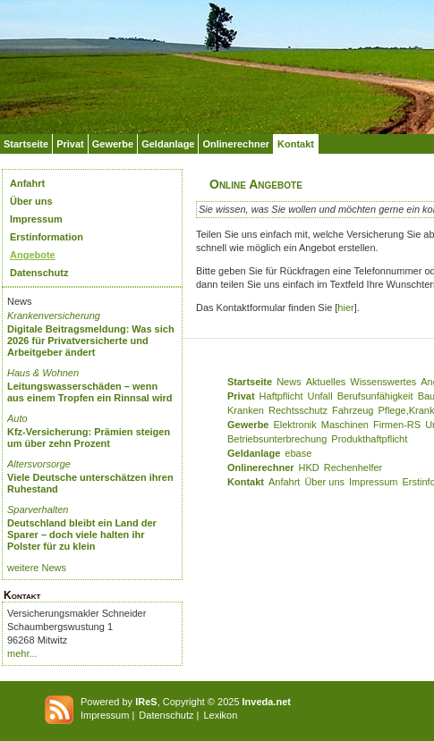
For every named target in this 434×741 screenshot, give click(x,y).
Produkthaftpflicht (369, 439)
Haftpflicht (281, 396)
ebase (298, 453)
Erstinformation (46, 237)
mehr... (22, 653)
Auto (17, 418)
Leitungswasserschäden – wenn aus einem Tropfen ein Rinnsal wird (90, 392)
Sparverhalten (38, 509)
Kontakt (295, 144)
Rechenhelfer (353, 467)
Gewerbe (112, 144)
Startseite (26, 144)
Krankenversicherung (53, 315)
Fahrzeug (352, 410)
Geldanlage (167, 144)
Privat (70, 144)
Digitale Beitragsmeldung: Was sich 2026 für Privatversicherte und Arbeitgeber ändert (90, 341)
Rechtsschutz (298, 410)
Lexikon (220, 715)
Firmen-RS (397, 424)
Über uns (31, 201)
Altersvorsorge (39, 464)
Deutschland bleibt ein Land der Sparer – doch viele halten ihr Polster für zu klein (82, 535)
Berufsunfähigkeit (375, 396)
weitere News (36, 567)
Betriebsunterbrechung (277, 439)
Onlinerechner (235, 144)
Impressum (36, 219)
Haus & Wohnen (43, 372)
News (289, 381)
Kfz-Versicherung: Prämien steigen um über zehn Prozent (88, 437)
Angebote (32, 254)
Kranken (245, 410)
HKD (309, 467)
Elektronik (294, 424)
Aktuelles (326, 381)
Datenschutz (39, 272)
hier (345, 307)
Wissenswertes (383, 381)
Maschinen (345, 424)
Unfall (320, 396)
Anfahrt (27, 183)
